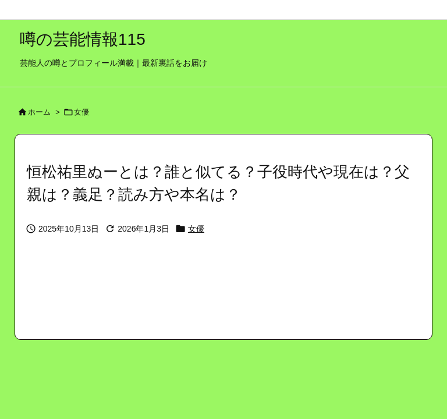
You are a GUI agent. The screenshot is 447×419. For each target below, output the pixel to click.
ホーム (39, 112)
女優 (81, 112)
